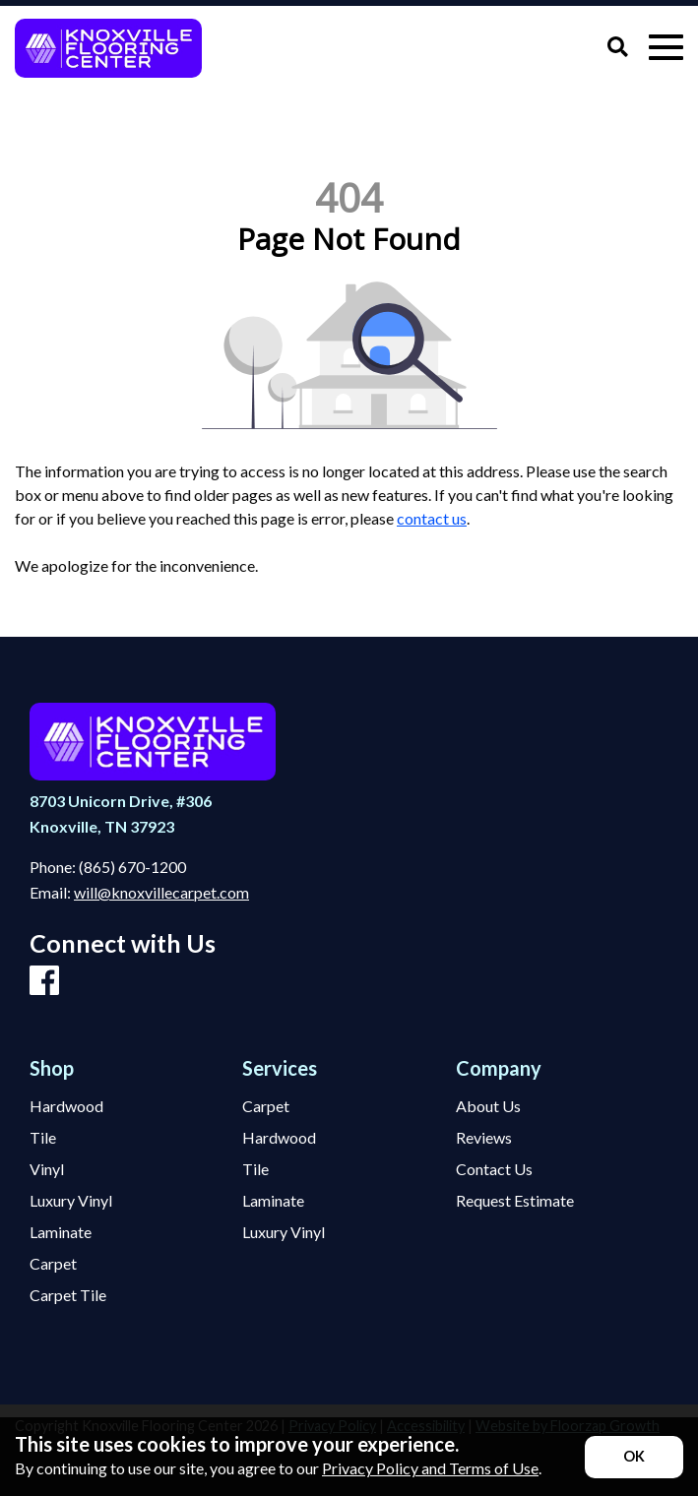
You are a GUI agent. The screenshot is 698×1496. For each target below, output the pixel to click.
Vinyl (47, 1169)
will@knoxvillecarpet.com (161, 892)
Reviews (484, 1138)
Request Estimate (515, 1201)
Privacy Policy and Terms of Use (430, 1468)
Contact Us (494, 1169)
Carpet (53, 1264)
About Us (488, 1106)
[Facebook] (44, 981)
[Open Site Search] (618, 47)
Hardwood (66, 1106)
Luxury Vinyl (71, 1201)
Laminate (61, 1232)
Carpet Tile (68, 1295)
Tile (43, 1138)
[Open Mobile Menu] (666, 47)
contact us (432, 518)
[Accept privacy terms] (634, 1457)
